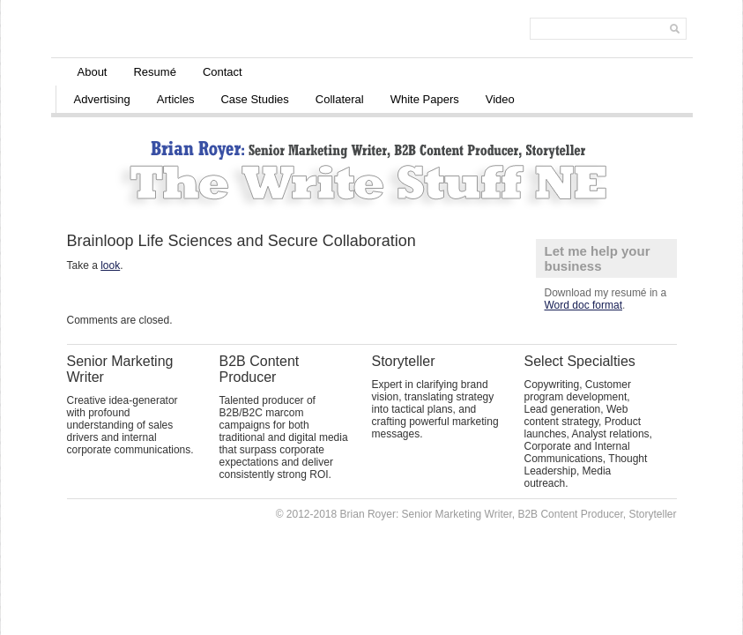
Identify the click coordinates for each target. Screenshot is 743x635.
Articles (176, 99)
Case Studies (254, 99)
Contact (222, 71)
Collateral (340, 99)
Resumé (154, 71)
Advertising (102, 99)
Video (500, 99)
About (93, 71)
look (110, 265)
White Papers (424, 99)
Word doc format (583, 305)
